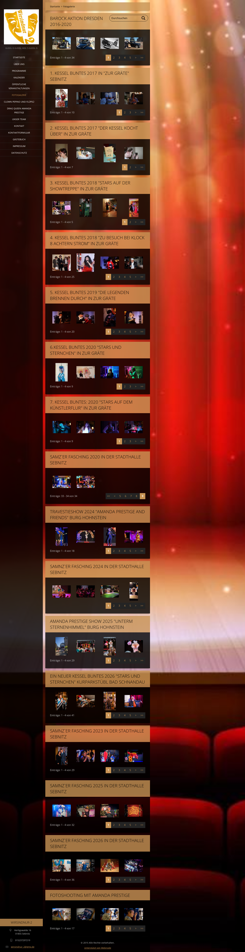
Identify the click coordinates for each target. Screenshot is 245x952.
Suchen (144, 18)
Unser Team (19, 119)
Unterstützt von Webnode (97, 947)
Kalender (19, 77)
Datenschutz (19, 152)
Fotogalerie (19, 95)
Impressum (19, 146)
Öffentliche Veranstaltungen (19, 86)
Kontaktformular (19, 132)
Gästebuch (19, 139)
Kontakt (19, 125)
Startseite (19, 57)
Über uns (19, 64)
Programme (19, 70)
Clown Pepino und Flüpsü (19, 101)
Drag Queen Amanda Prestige (19, 110)
